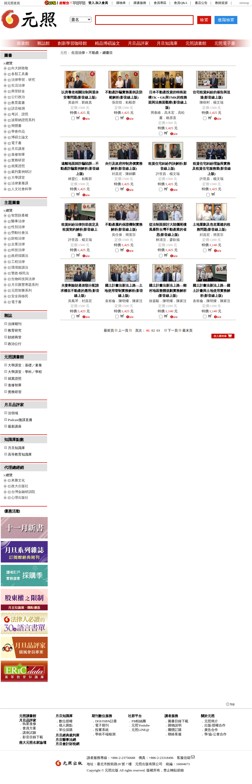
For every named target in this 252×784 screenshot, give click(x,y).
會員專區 (160, 3)
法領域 (13, 413)
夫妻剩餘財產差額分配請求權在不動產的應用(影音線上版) (80, 290)
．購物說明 (173, 725)
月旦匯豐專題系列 (25, 285)
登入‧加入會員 (98, 3)
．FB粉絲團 (137, 721)
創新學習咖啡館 (72, 43)
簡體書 (16, 126)
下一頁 (173, 330)
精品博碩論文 (107, 43)
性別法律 (18, 227)
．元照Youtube (139, 725)
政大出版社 (19, 486)
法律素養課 (19, 183)
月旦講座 (18, 149)
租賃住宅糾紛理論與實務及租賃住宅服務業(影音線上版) (211, 169)
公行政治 (18, 97)
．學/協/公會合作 (214, 734)
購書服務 (140, 3)
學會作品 (18, 131)
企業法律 (18, 244)
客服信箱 (183, 758)
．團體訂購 (173, 730)
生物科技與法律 (23, 279)
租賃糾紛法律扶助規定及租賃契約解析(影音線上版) (80, 230)
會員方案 (29, 728)
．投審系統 (100, 730)
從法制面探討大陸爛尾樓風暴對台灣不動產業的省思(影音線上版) (168, 230)
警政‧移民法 (20, 273)
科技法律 (18, 250)
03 (158, 330)
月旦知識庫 (167, 43)
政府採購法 (19, 256)
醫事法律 (18, 221)
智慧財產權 (19, 215)
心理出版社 (19, 497)
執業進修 (29, 724)
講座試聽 (29, 733)
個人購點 (66, 725)
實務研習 (18, 160)
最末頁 (187, 330)
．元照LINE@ (138, 730)
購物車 (121, 3)
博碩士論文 (19, 137)
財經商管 (14, 337)
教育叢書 (18, 103)
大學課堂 (18, 177)
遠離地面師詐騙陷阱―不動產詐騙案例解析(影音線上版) (80, 169)
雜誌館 (43, 43)
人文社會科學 (21, 189)
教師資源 (221, 3)
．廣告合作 (209, 730)
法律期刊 (14, 324)
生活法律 (18, 85)
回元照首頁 (12, 3)
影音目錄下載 (33, 737)
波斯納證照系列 (23, 120)
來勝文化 (18, 480)
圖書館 (23, 43)
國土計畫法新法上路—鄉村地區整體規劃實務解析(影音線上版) (168, 290)
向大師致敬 (19, 68)
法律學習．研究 (23, 80)
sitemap (244, 3)
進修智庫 (18, 154)
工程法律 (18, 262)
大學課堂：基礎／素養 (25, 365)
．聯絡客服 (173, 734)
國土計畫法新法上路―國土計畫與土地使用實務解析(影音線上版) (211, 290)
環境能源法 (19, 267)
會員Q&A (180, 3)
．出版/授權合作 (213, 725)
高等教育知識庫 (20, 454)
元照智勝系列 (21, 290)
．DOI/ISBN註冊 (104, 721)
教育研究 (14, 330)
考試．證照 (19, 114)
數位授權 (66, 721)
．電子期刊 (100, 725)
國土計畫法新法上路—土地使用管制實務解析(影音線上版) (124, 290)
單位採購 (66, 730)
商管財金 (18, 91)
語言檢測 (18, 108)
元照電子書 (224, 43)
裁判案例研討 (21, 172)
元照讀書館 (195, 43)
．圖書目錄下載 (176, 721)
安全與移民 (19, 296)
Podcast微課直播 (20, 420)
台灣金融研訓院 (23, 492)
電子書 (16, 143)
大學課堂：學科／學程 (25, 372)
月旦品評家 (138, 43)
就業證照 (18, 166)
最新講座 (14, 426)
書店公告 (201, 3)
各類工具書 (19, 74)
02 (153, 330)
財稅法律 (18, 238)
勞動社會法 (19, 233)
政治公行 (14, 344)
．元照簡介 (209, 721)
